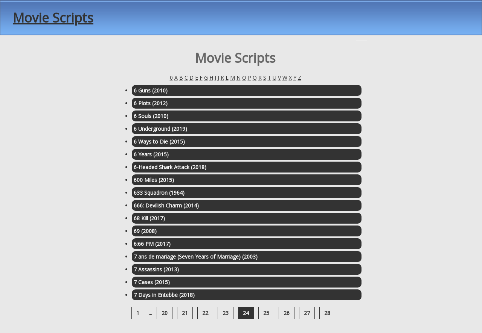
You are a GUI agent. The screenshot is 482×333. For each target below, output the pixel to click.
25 (266, 312)
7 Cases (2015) (152, 282)
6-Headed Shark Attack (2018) (170, 167)
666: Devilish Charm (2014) (166, 205)
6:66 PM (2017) (152, 243)
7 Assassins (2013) (156, 269)
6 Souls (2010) (151, 116)
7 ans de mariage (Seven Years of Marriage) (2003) (196, 256)
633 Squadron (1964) (159, 192)
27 (307, 312)
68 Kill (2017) (149, 218)
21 (185, 312)
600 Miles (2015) (154, 179)
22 (205, 312)
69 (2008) (145, 231)
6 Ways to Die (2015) (159, 141)
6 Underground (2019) (160, 128)
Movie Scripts (53, 17)
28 (327, 312)
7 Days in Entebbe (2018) (164, 294)
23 (226, 312)
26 (287, 312)
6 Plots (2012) (151, 103)
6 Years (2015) (151, 154)
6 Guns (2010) (151, 90)
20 (165, 312)
